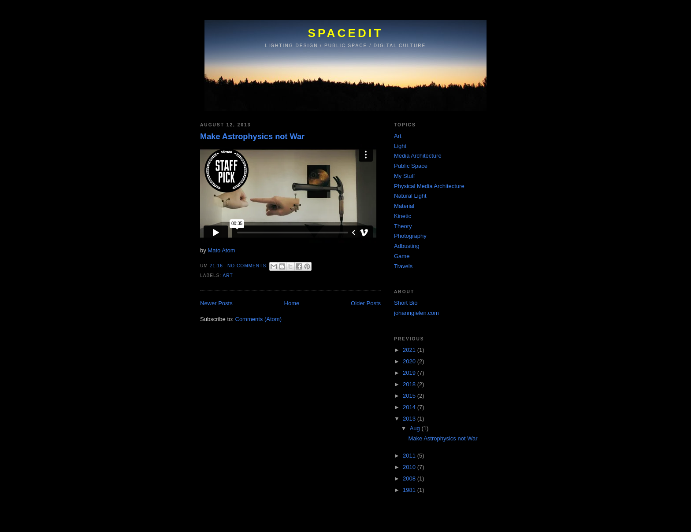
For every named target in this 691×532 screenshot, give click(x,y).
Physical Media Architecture (429, 186)
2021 (410, 350)
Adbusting (407, 246)
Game (401, 256)
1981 (410, 490)
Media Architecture (418, 155)
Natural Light (410, 195)
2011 (410, 455)
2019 (410, 372)
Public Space (410, 166)
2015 (410, 395)
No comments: (248, 265)
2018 (410, 384)
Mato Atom (221, 250)
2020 (410, 361)
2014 (410, 407)
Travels (403, 266)
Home (292, 303)
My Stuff (404, 176)
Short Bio (405, 302)
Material (404, 206)
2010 (410, 467)
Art (228, 275)
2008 (410, 478)
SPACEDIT (345, 33)
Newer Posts (216, 303)
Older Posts (366, 303)
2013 (410, 418)
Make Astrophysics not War (252, 136)
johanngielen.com (416, 313)
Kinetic (402, 216)
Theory (403, 226)
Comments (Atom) (258, 319)
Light (400, 146)
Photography (410, 236)
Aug (416, 428)
